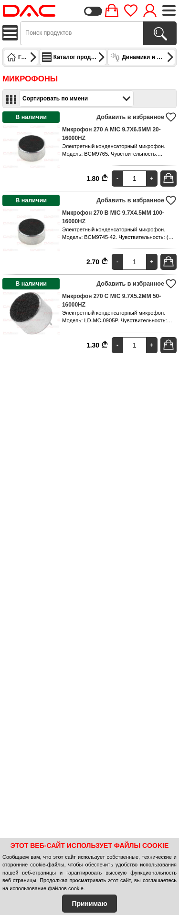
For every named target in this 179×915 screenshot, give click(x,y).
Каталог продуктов (74, 57)
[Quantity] (134, 178)
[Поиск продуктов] (160, 33)
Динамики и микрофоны (142, 57)
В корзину (170, 178)
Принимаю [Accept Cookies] (89, 903)
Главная (22, 57)
